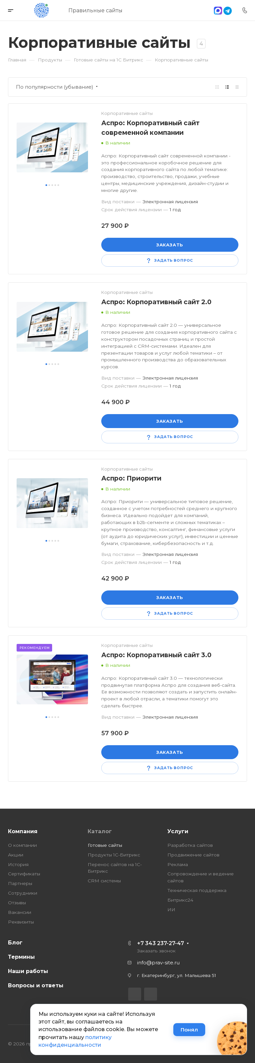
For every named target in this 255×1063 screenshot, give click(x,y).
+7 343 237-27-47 (160, 943)
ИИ (171, 909)
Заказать (169, 244)
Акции (15, 854)
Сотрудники (22, 893)
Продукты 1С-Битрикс (114, 854)
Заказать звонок (156, 950)
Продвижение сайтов (193, 854)
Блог (15, 942)
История (18, 864)
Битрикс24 (180, 900)
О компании (22, 845)
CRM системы (104, 880)
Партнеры (20, 883)
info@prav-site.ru (158, 963)
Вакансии (19, 912)
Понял (189, 1029)
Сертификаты (24, 873)
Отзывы (17, 902)
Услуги (177, 831)
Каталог (100, 831)
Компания (23, 831)
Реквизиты (21, 922)
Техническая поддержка (196, 890)
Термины (21, 957)
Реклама (177, 864)
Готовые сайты (105, 845)
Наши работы (28, 971)
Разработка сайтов (190, 845)
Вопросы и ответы (35, 985)
